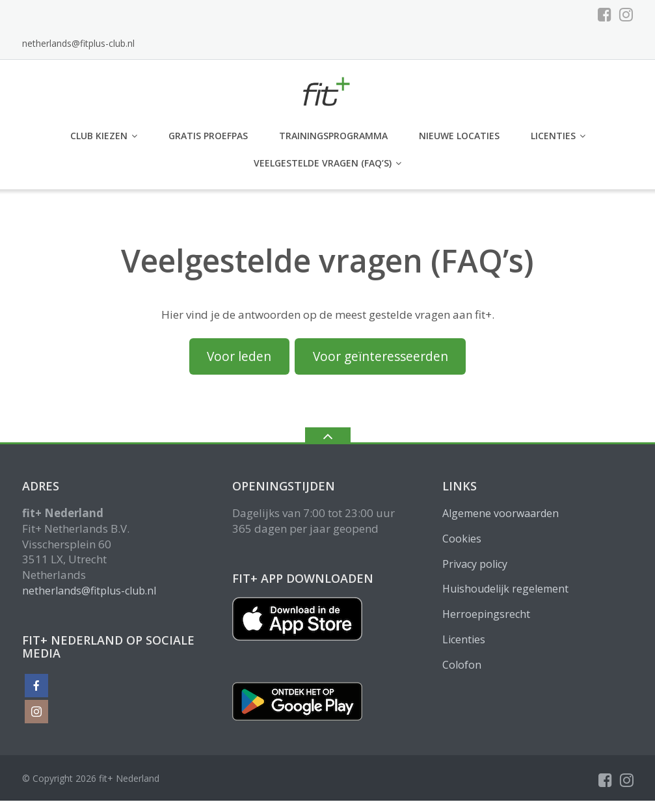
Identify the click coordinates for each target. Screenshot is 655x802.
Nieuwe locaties (459, 137)
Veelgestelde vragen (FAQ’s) (323, 164)
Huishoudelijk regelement (505, 590)
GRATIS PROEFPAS (208, 137)
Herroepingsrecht (486, 616)
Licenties (553, 137)
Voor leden (239, 357)
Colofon (461, 666)
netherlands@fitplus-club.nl (78, 44)
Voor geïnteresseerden (380, 357)
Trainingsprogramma (333, 137)
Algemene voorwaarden (500, 514)
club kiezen (98, 137)
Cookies (461, 540)
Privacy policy (474, 565)
